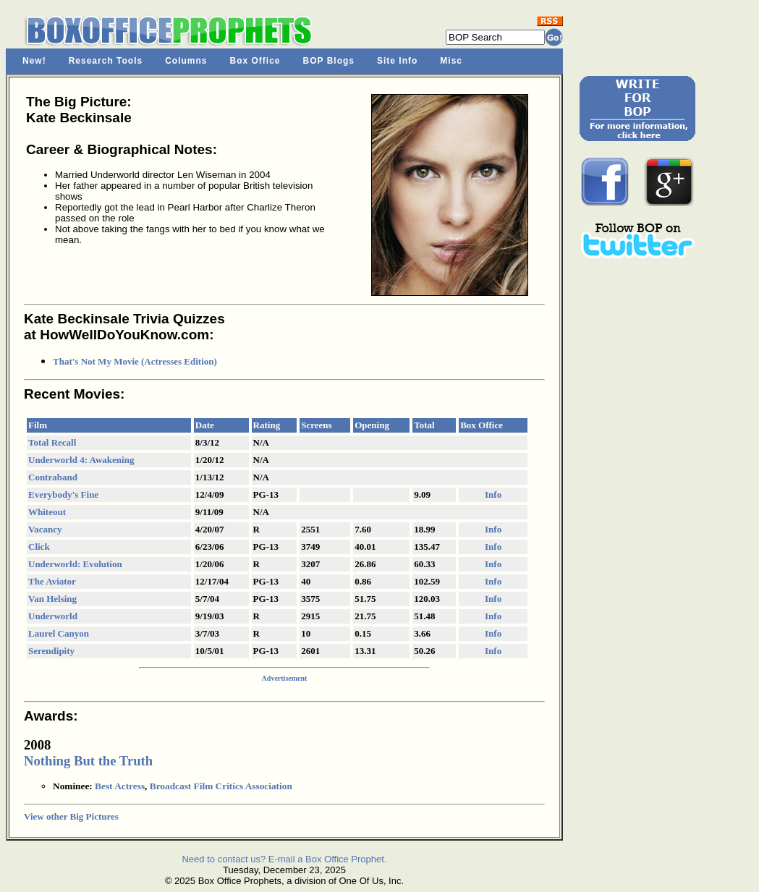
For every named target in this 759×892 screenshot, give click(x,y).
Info (493, 494)
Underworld (52, 616)
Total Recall (52, 442)
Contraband (52, 477)
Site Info (397, 61)
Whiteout (47, 511)
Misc (451, 61)
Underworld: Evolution (75, 563)
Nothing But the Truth (88, 760)
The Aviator (52, 581)
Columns (186, 61)
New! (34, 61)
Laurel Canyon (58, 633)
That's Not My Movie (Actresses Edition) (135, 361)
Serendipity (51, 650)
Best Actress (120, 786)
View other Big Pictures (71, 816)
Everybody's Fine (63, 494)
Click (39, 546)
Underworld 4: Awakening (81, 459)
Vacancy (45, 529)
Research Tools (106, 61)
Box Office (255, 61)
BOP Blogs (329, 61)
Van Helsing (52, 598)
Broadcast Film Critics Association (221, 786)
